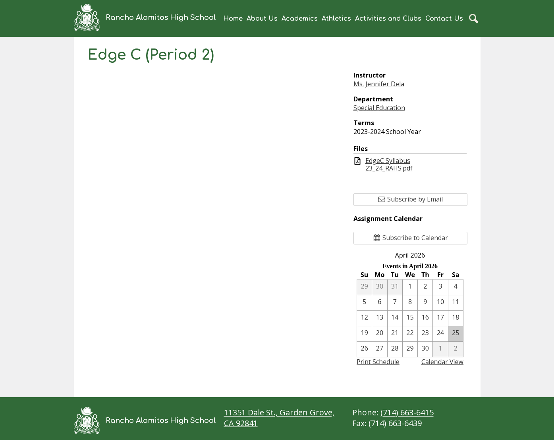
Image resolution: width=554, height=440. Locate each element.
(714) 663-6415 (407, 412)
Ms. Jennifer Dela (378, 83)
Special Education (379, 107)
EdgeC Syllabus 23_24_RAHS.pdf (389, 164)
